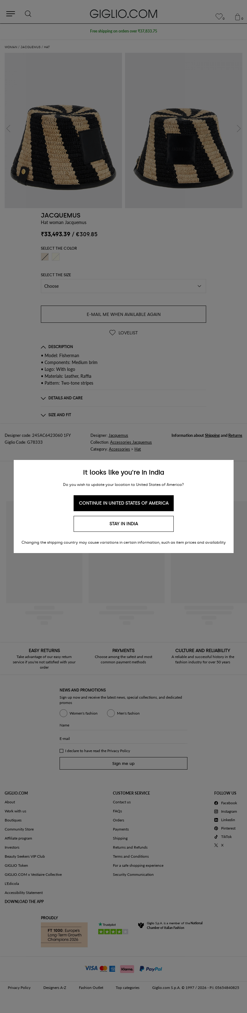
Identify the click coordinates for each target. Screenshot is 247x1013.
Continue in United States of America (123, 503)
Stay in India (123, 523)
